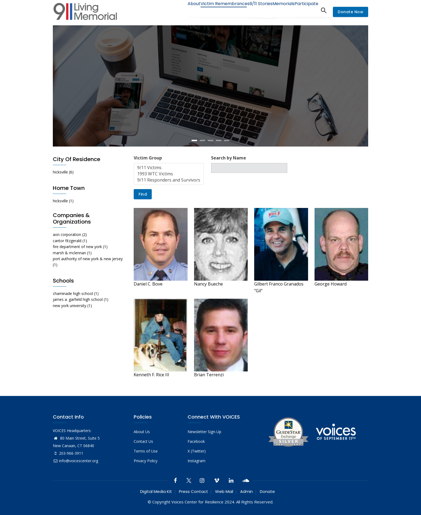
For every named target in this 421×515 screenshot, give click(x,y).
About (177, 10)
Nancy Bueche (208, 284)
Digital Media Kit (156, 491)
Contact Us (143, 441)
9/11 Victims (169, 168)
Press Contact (193, 491)
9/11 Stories (251, 10)
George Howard (331, 284)
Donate (267, 491)
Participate (304, 10)
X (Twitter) (197, 451)
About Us (142, 431)
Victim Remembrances (211, 10)
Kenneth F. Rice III (151, 375)
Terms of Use (146, 451)
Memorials (277, 10)
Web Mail (224, 491)
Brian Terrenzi (209, 375)
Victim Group (148, 158)
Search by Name (228, 158)
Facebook (196, 441)
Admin (246, 491)
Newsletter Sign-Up (204, 431)
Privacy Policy (145, 460)
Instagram (196, 460)
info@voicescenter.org (75, 460)
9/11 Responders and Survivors (169, 180)
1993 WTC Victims (169, 174)
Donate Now (350, 12)
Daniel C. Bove (148, 284)
